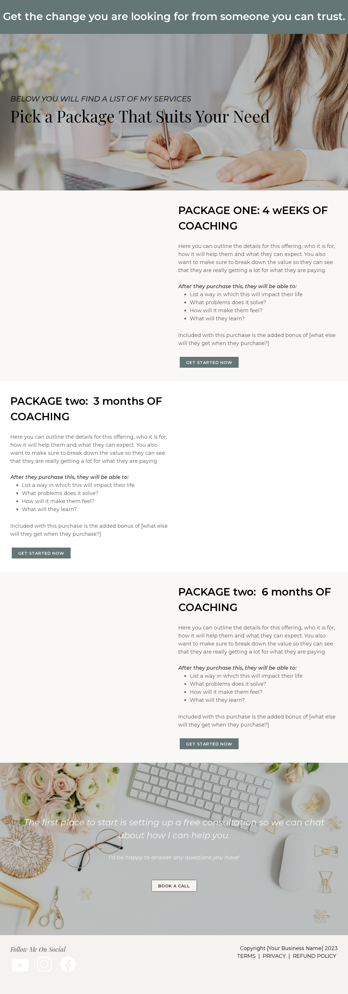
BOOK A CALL (174, 886)
